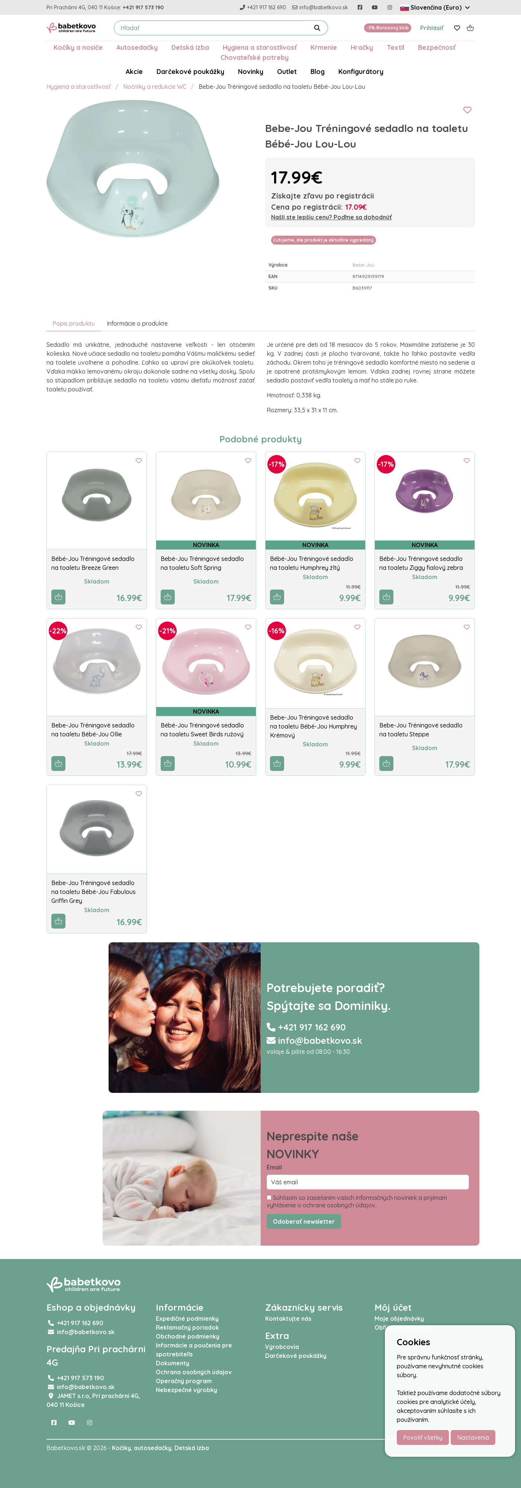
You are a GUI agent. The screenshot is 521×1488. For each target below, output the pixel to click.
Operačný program (184, 1381)
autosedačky (152, 1448)
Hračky (362, 47)
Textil (395, 47)
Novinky (250, 71)
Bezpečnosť (437, 47)
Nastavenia (473, 1437)
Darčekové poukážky (190, 71)
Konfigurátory (360, 71)
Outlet (287, 71)
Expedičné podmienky (187, 1318)
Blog (318, 71)
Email (274, 1167)
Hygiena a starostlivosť (260, 47)
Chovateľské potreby (255, 57)
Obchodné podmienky (187, 1336)
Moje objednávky (399, 1318)
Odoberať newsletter (304, 1221)
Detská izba (190, 47)
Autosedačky (137, 47)
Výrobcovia (282, 1346)
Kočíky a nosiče (78, 47)
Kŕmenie (324, 47)
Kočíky (121, 1448)
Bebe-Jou (363, 265)
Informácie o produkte (137, 323)
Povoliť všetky (423, 1437)
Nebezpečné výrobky (186, 1390)
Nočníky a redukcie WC (154, 86)
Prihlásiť (432, 28)
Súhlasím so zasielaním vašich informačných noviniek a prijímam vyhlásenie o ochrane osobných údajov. (357, 1201)
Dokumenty (172, 1363)
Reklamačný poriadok (187, 1327)
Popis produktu (73, 323)
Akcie (134, 71)
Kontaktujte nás (288, 1318)
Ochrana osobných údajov (194, 1372)
